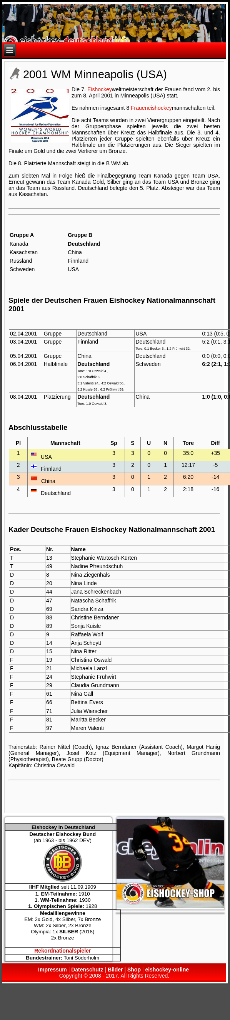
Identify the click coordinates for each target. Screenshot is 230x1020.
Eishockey (99, 89)
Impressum (52, 969)
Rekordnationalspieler (62, 951)
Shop (134, 969)
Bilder (115, 969)
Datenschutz (87, 969)
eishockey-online (167, 969)
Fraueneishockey (151, 108)
